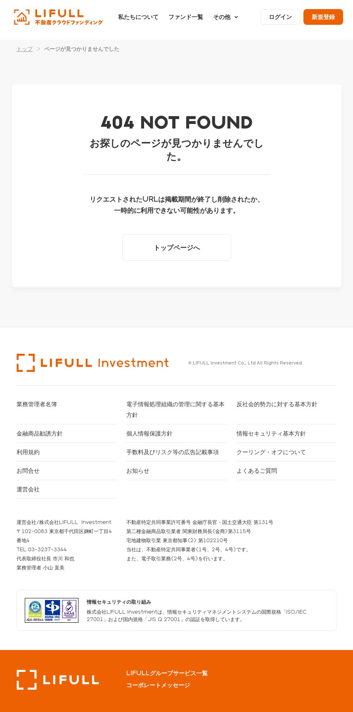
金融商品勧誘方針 (40, 433)
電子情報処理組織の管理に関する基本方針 (175, 409)
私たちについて (138, 19)
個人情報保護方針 (149, 433)
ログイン (280, 19)
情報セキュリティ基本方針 (271, 433)
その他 (221, 19)
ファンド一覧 (185, 19)
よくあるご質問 (257, 470)
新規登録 (323, 19)
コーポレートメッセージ (158, 685)
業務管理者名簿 (37, 403)
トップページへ (177, 247)
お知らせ (137, 470)
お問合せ (28, 470)
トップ (25, 48)
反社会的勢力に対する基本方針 (277, 403)
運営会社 (28, 489)
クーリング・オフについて (271, 451)
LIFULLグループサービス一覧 (167, 673)
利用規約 (28, 451)
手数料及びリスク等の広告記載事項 (172, 451)
